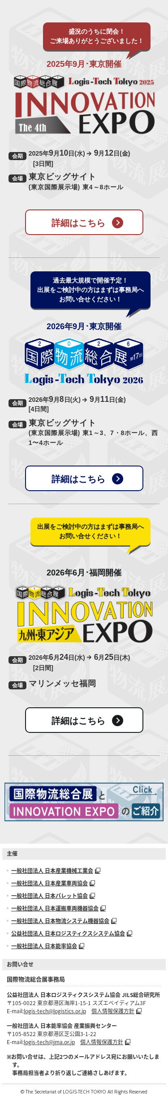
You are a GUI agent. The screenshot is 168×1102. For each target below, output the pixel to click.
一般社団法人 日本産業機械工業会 (55, 871)
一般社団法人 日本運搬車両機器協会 (58, 908)
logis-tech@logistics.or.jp (55, 1011)
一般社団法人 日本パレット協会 (53, 896)
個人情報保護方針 (116, 1011)
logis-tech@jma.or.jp (49, 1042)
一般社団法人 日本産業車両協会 (53, 883)
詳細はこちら (87, 222)
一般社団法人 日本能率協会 (47, 946)
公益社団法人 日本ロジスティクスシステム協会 (71, 933)
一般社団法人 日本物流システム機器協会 (63, 921)
